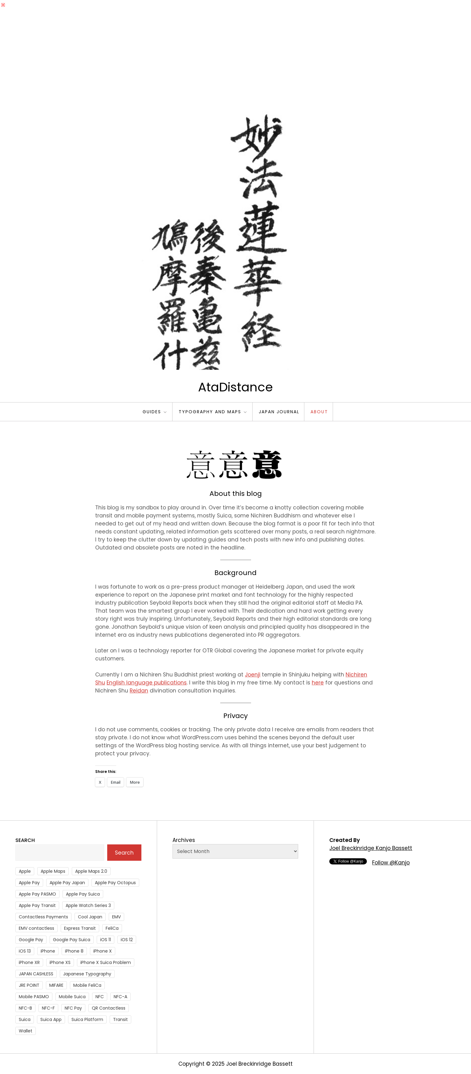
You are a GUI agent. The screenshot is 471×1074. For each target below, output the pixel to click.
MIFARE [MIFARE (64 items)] (56, 985)
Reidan (139, 690)
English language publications (147, 682)
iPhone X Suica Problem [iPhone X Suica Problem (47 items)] (105, 962)
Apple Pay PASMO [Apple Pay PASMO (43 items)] (37, 894)
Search (25, 840)
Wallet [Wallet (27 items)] (25, 1031)
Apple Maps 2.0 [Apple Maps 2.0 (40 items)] (91, 871)
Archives (184, 840)
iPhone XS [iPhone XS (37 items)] (60, 962)
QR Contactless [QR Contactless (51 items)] (108, 1008)
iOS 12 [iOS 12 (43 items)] (127, 940)
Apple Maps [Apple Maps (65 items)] (53, 871)
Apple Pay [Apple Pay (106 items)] (29, 883)
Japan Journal (279, 412)
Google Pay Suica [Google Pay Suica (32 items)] (71, 940)
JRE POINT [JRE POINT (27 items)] (29, 985)
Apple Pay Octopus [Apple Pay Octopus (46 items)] (115, 883)
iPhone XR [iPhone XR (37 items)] (29, 962)
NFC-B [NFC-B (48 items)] (25, 1008)
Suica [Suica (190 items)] (24, 1019)
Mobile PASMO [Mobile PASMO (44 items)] (34, 997)
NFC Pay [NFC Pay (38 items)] (73, 1008)
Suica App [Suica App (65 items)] (51, 1019)
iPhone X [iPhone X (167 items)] (102, 951)
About (319, 412)
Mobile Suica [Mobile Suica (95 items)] (72, 997)
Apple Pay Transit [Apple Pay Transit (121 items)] (37, 905)
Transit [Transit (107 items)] (120, 1019)
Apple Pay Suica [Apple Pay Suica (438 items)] (83, 894)
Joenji (252, 674)
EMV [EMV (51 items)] (116, 917)
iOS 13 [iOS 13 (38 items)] (25, 951)
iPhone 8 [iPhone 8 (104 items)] (74, 951)
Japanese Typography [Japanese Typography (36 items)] (87, 974)
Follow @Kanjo (391, 862)
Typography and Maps (213, 412)
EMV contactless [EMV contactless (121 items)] (36, 928)
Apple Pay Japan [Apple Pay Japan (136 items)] (67, 883)
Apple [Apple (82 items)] (25, 871)
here (318, 682)
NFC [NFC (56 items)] (99, 997)
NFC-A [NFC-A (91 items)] (120, 997)
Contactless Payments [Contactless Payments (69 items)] (43, 917)
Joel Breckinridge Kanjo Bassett (370, 848)
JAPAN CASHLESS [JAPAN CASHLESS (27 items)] (36, 974)
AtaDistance (235, 387)
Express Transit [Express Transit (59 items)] (80, 928)
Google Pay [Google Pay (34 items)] (31, 940)
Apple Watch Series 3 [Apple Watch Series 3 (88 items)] (88, 905)
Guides (155, 412)
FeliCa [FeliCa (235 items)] (112, 928)
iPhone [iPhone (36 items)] (48, 951)
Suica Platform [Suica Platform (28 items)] (87, 1019)
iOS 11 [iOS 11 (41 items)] (105, 940)
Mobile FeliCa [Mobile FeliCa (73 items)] (87, 985)
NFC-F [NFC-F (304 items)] (48, 1008)
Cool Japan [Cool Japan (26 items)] (90, 917)
